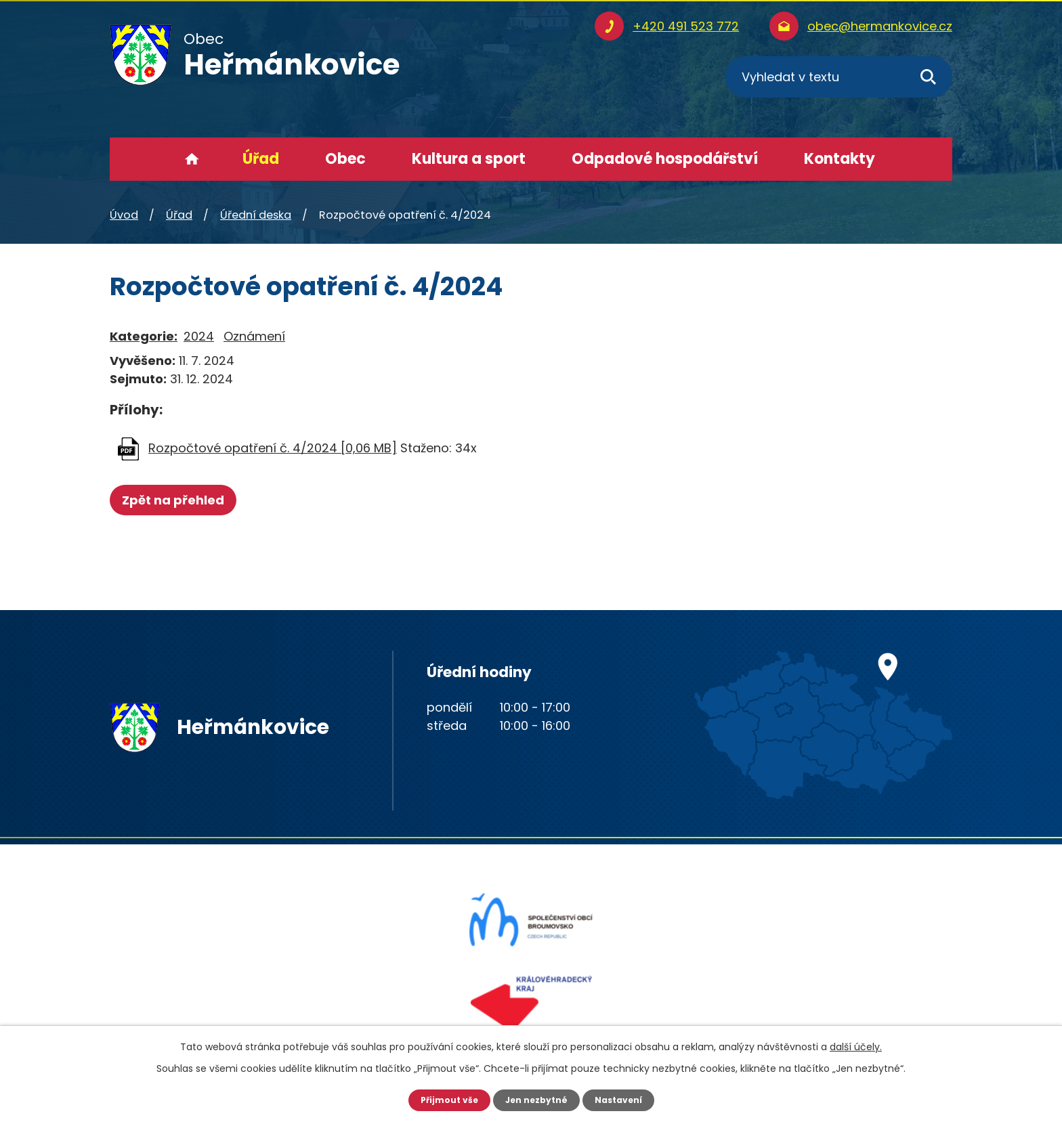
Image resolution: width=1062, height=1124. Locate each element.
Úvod (192, 159)
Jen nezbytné (536, 1099)
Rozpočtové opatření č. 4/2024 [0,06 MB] (272, 447)
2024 (199, 336)
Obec (345, 158)
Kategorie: (143, 336)
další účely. (856, 1045)
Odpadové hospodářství (665, 158)
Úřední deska (255, 215)
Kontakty (839, 158)
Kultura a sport (469, 158)
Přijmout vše (441, 1099)
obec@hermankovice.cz (879, 26)
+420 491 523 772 (686, 26)
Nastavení (626, 1099)
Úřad (260, 158)
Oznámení (254, 336)
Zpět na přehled (179, 500)
